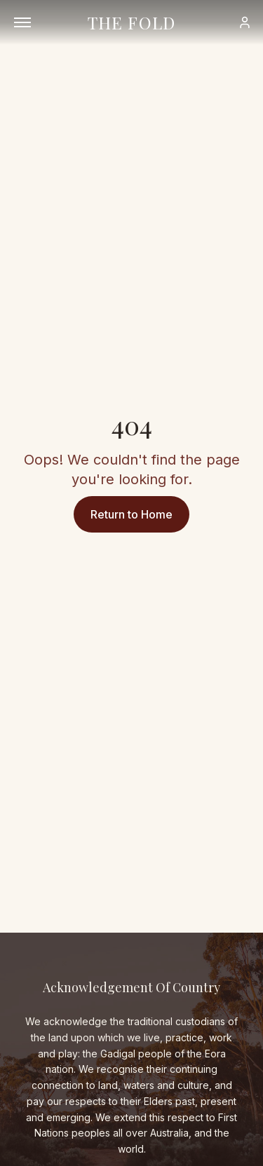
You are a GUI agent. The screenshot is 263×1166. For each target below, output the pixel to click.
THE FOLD (132, 22)
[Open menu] (22, 22)
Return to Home (131, 514)
